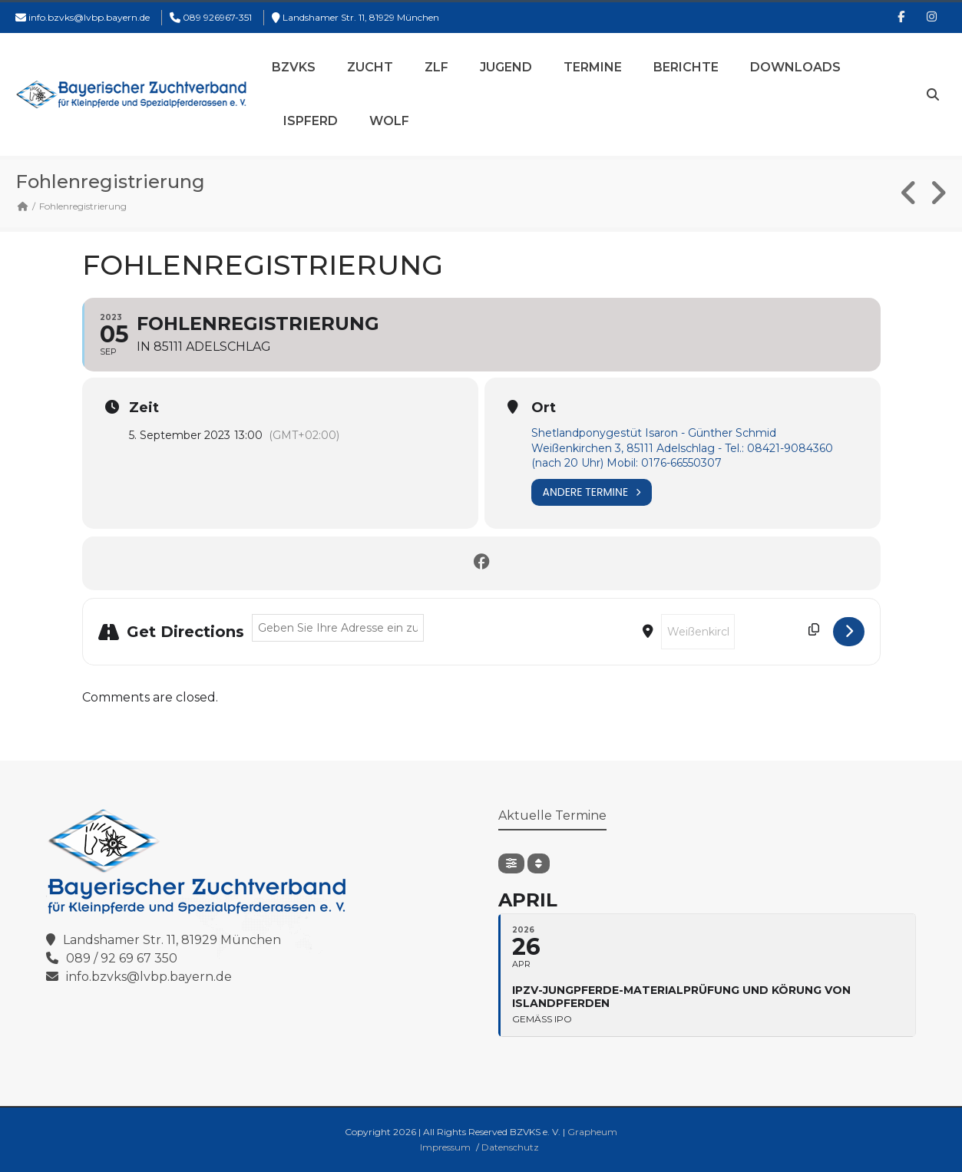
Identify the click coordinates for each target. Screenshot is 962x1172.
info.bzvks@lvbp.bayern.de (89, 17)
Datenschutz (510, 1147)
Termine (593, 67)
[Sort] (538, 863)
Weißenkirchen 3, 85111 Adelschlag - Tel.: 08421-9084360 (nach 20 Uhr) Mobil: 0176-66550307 (682, 455)
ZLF (436, 67)
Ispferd (310, 121)
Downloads (795, 67)
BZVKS (294, 67)
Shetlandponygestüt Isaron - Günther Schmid (653, 433)
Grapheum (592, 1131)
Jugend (506, 67)
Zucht (370, 67)
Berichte (686, 67)
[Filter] (511, 863)
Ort (543, 407)
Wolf (389, 121)
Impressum (445, 1147)
